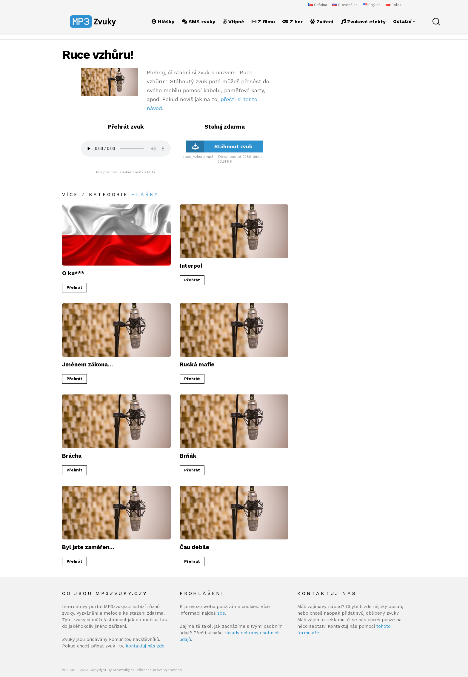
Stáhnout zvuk (219, 146)
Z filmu (263, 21)
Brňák (188, 455)
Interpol (191, 265)
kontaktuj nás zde (145, 646)
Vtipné (233, 21)
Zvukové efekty (363, 21)
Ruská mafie (197, 364)
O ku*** (73, 273)
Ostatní (402, 21)
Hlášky (163, 21)
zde (221, 613)
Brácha (71, 455)
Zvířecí (321, 21)
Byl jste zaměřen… (88, 547)
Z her (292, 21)
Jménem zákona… (87, 364)
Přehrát (74, 287)
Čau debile (194, 547)
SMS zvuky (198, 21)
